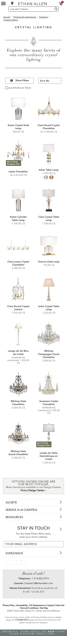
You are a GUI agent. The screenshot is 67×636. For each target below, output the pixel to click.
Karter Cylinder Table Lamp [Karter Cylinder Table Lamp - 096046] (18, 218)
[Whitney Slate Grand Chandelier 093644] (18, 434)
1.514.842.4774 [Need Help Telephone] (40, 578)
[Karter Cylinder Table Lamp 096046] (18, 200)
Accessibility (22, 605)
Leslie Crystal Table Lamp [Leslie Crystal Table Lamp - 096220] (48, 308)
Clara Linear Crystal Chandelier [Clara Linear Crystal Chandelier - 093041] (18, 263)
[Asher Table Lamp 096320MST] (48, 153)
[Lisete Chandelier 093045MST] (18, 153)
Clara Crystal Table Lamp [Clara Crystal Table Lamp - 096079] (48, 218)
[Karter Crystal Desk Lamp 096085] (18, 108)
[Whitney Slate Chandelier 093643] (18, 384)
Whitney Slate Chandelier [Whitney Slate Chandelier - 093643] (18, 403)
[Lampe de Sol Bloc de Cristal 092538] (18, 334)
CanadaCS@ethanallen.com (38, 583)
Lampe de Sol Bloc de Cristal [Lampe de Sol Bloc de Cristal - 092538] (18, 352)
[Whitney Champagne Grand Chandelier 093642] (48, 334)
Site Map (44, 608)
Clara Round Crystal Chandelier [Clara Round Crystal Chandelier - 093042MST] (49, 127)
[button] (61, 4)
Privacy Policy (9, 605)
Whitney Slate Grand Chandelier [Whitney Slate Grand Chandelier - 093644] (18, 453)
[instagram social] (21, 560)
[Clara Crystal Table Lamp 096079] (48, 200)
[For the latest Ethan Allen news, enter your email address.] (33, 544)
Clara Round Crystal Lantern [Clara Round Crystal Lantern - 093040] (18, 308)
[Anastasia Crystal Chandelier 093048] (48, 384)
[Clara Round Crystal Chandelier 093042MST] (48, 108)
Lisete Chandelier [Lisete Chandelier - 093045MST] (18, 171)
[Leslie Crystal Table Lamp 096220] (48, 289)
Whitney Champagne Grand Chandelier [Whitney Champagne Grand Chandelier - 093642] (48, 354)
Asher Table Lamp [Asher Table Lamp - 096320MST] (49, 169)
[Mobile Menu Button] (3, 4)
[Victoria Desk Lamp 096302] (48, 245)
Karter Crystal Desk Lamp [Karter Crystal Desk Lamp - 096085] (18, 127)
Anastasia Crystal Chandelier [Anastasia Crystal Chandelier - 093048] (48, 403)
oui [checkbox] (10, 88)
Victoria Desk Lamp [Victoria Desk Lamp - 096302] (48, 261)
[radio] (46, 177)
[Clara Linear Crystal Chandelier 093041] (18, 245)
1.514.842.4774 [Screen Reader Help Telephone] (21, 620)
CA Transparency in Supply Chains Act (46, 605)
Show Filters (22, 80)
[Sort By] (50, 81)
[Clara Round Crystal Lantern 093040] (18, 289)
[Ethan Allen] (33, 3)
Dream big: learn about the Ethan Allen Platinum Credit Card (33, 632)
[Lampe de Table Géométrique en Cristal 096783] (48, 434)
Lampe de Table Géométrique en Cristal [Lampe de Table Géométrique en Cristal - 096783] (49, 456)
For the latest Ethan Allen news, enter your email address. (33, 535)
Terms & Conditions (29, 608)
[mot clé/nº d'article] (30, 9)
